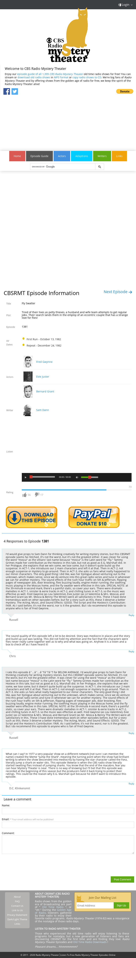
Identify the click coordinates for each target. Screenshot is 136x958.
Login (123, 5)
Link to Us (17, 910)
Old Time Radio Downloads (90, 942)
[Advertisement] (68, 121)
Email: (27, 819)
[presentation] (30, 865)
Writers (102, 156)
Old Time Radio (52, 907)
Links (119, 156)
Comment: (8, 833)
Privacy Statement (17, 915)
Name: (6, 805)
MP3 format (61, 77)
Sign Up (121, 905)
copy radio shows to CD (86, 77)
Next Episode (118, 291)
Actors (62, 156)
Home (17, 156)
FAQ (17, 901)
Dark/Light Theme (17, 919)
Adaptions (81, 156)
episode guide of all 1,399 (50, 74)
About (17, 896)
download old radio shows (34, 77)
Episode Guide (39, 156)
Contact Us (17, 905)
